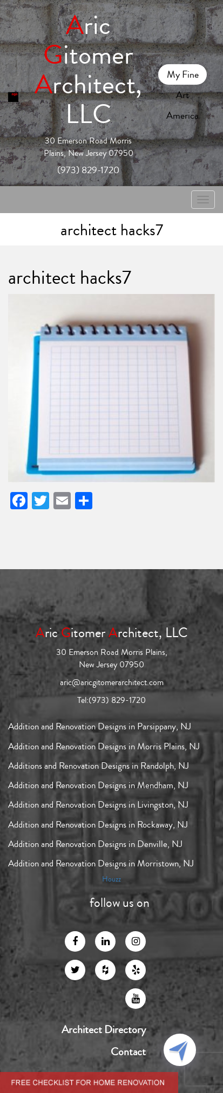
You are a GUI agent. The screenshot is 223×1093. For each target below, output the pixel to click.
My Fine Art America (182, 76)
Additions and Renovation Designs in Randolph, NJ (98, 766)
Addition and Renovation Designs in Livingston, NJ (98, 804)
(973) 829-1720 (88, 170)
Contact (128, 1052)
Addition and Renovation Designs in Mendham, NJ (98, 785)
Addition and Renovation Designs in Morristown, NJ (101, 863)
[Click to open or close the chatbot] (180, 1050)
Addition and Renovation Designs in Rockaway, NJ (98, 824)
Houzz (111, 879)
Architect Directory (104, 1029)
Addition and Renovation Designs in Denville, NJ (95, 844)
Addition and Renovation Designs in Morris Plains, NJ (104, 746)
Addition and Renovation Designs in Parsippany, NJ (99, 726)
